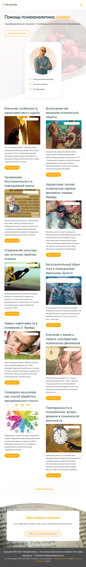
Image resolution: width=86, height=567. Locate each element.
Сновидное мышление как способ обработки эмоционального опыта (21, 396)
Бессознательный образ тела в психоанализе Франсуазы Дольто (63, 269)
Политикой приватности (60, 558)
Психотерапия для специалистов (59, 279)
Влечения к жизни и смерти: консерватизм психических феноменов (63, 339)
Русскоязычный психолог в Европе (56, 552)
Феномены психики (30, 119)
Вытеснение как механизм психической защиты (62, 113)
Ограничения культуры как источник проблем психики (20, 255)
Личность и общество (14, 265)
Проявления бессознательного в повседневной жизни (19, 182)
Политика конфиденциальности (49, 555)
